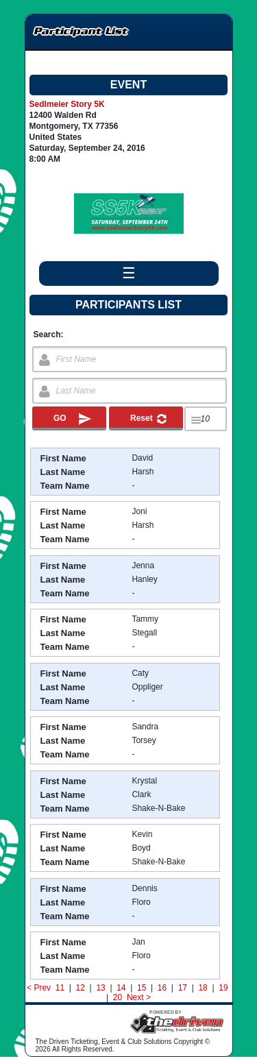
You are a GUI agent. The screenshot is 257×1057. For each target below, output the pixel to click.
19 (223, 988)
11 (59, 988)
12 (80, 988)
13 (101, 988)
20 (118, 997)
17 (182, 988)
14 (121, 988)
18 (203, 988)
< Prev (39, 988)
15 (142, 988)
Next (135, 997)
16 (162, 988)
